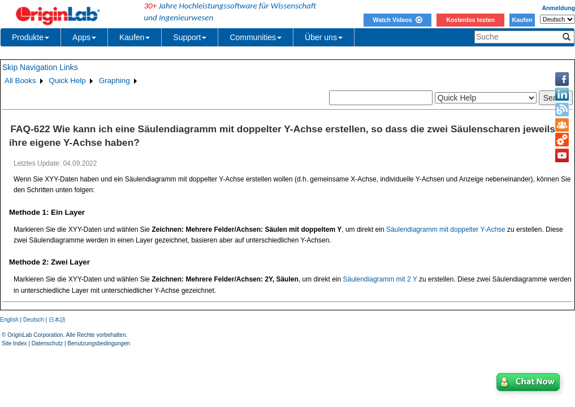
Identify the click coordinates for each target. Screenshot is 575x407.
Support (189, 37)
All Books (20, 80)
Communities (256, 37)
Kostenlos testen (470, 19)
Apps (84, 37)
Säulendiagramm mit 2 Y (380, 279)
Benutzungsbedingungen (98, 343)
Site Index (14, 343)
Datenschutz (47, 343)
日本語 (57, 320)
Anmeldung (558, 8)
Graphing (114, 80)
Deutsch (33, 320)
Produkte (30, 37)
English (9, 320)
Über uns (324, 37)
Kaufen (522, 19)
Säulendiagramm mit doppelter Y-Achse (445, 229)
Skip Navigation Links (40, 67)
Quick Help (67, 80)
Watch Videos (397, 19)
